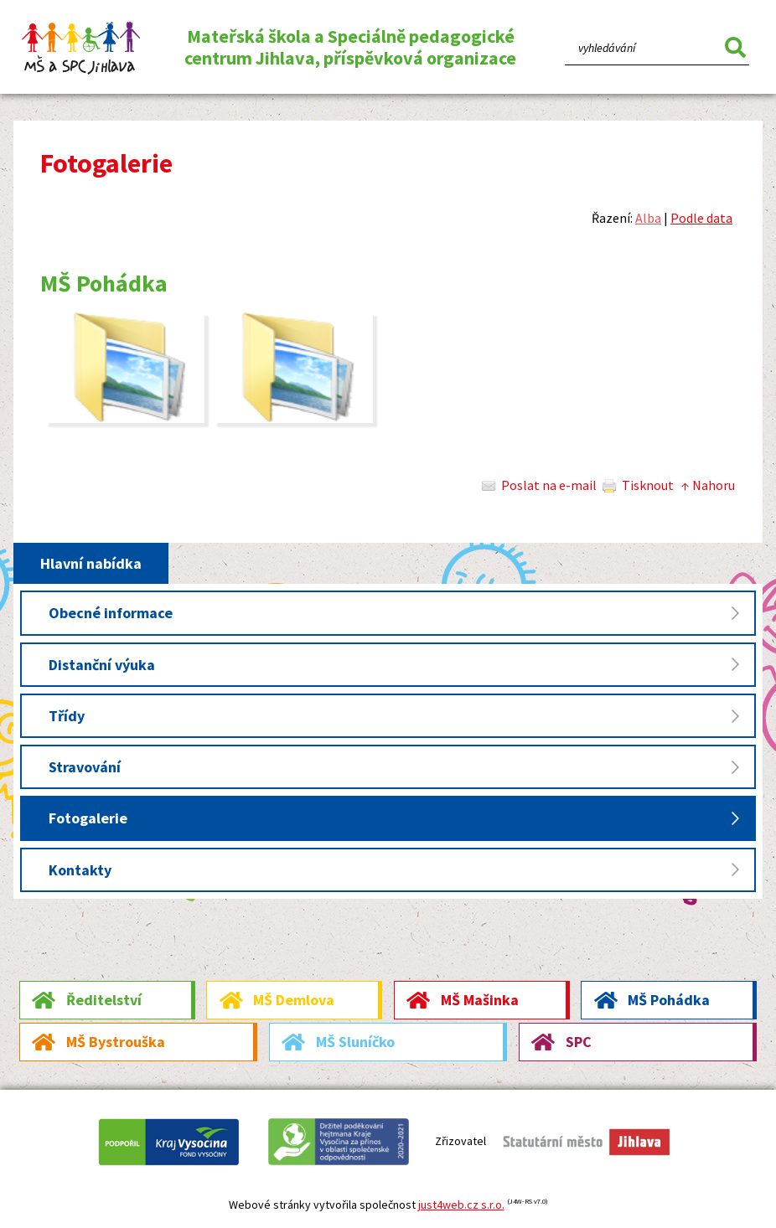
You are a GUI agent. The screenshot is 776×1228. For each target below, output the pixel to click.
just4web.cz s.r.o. (461, 1204)
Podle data (701, 217)
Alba (648, 217)
